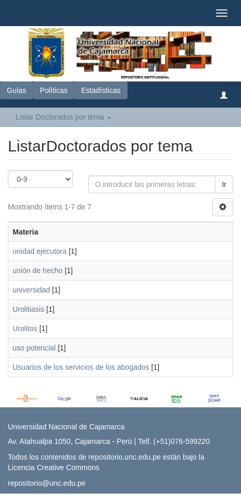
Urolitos (25, 328)
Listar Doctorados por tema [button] (63, 117)
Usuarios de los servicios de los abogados (81, 367)
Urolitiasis (28, 309)
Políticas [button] (53, 90)
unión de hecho (38, 270)
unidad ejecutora (40, 251)
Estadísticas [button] (100, 90)
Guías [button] (16, 90)
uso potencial (34, 348)
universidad (31, 290)
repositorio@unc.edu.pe (47, 483)
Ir (224, 184)
